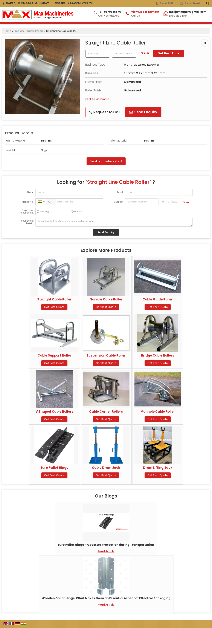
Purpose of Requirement (26, 211)
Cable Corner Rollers (106, 411)
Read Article (106, 551)
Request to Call (104, 112)
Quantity (118, 201)
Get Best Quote (54, 307)
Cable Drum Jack (106, 467)
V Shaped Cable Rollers (54, 411)
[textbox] (124, 54)
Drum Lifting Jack (157, 467)
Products (19, 31)
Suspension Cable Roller (106, 355)
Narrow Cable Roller (106, 299)
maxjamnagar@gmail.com (187, 12)
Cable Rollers (35, 31)
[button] (145, 12)
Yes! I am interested (106, 161)
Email (120, 192)
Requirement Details (26, 222)
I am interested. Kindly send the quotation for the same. (114, 222)
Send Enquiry (143, 112)
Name (30, 192)
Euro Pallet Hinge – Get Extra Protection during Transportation (106, 545)
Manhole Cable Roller (158, 411)
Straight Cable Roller (54, 299)
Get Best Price (168, 53)
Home (7, 31)
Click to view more (97, 99)
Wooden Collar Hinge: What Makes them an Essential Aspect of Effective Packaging (106, 598)
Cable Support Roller (54, 355)
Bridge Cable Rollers (157, 355)
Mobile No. (27, 201)
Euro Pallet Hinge (54, 467)
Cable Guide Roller (158, 299)
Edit (145, 53)
